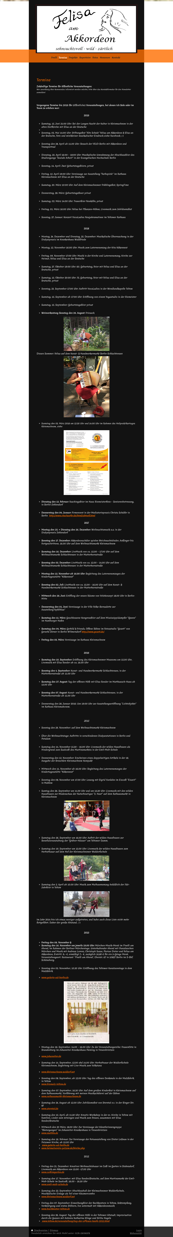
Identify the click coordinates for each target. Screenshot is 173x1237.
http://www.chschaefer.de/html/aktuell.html (72, 515)
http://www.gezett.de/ (93, 631)
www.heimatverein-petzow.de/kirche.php (63, 1148)
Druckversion (39, 1230)
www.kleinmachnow (51, 1071)
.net (73, 1071)
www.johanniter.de (51, 1056)
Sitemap (54, 1230)
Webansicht (136, 1233)
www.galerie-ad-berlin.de (55, 1145)
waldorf (67, 1071)
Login (139, 1230)
